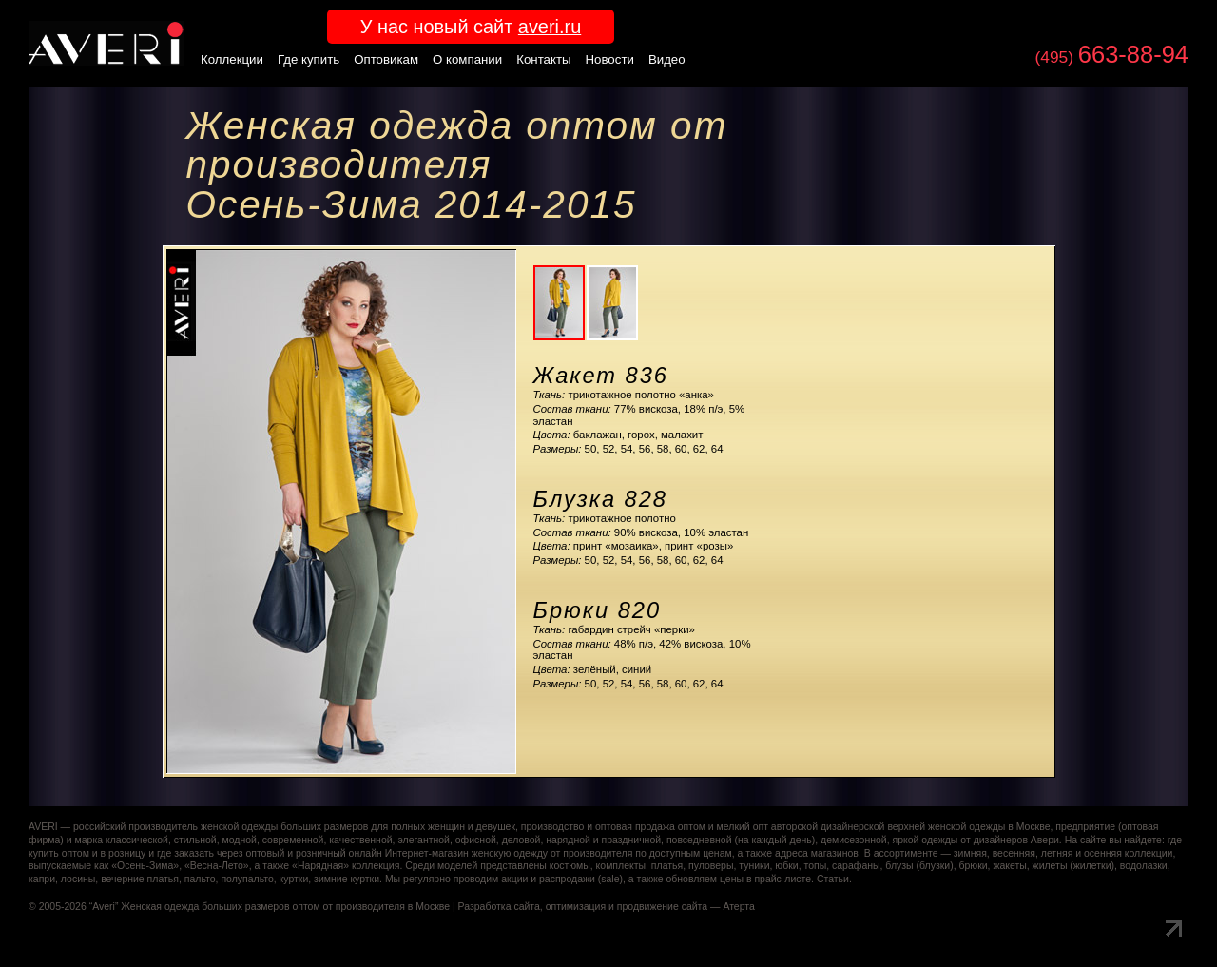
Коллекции (232, 59)
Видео (667, 59)
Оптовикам (386, 59)
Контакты (543, 59)
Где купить (308, 59)
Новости (610, 59)
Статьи (833, 879)
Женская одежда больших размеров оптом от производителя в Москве (285, 906)
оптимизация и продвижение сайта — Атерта (650, 906)
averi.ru (549, 26)
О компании (467, 59)
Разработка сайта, (500, 906)
